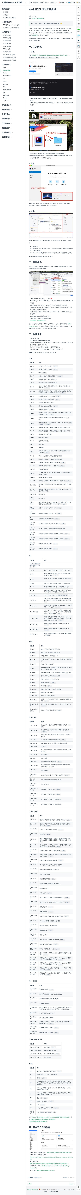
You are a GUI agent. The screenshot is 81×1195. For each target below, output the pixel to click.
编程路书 (35, 2)
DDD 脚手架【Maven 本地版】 (11, 25)
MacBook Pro (7, 89)
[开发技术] (54, 3)
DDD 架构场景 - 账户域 (9, 57)
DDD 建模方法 (7, 43)
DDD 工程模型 (7, 46)
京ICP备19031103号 (32, 1190)
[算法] (47, 3)
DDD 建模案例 (7, 51)
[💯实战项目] (63, 3)
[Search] (26, 2)
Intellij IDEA (36, 35)
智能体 (42, 2)
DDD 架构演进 (7, 38)
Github (5, 81)
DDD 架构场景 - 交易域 (9, 60)
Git (4, 78)
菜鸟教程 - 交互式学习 (9, 17)
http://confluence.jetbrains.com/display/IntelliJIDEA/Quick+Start (49, 1163)
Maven (5, 73)
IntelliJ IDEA (6, 70)
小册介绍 (5, 15)
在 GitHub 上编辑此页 (34, 1177)
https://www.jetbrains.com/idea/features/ (60, 1152)
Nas (4, 92)
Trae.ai (5, 98)
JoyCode (5, 101)
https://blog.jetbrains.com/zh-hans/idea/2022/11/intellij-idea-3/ (51, 1117)
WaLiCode (6, 95)
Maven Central (7, 75)
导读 (30, 2)
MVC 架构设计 (7, 35)
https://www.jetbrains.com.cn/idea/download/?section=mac (50, 55)
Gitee (4, 87)
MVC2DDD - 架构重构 (9, 54)
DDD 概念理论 (7, 40)
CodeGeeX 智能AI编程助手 (38, 320)
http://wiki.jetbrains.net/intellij (46, 1170)
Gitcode (5, 84)
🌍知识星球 (71, 2)
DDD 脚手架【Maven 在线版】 (11, 27)
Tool (4, 67)
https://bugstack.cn (38, 18)
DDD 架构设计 (7, 49)
